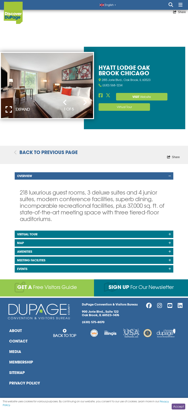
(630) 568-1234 (110, 85)
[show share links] (179, 12)
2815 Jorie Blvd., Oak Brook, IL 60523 (125, 80)
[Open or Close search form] (171, 5)
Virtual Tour (124, 107)
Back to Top (64, 333)
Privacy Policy (24, 383)
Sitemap (17, 373)
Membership (21, 362)
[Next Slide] (85, 103)
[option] (47, 85)
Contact (18, 341)
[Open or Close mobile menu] (180, 5)
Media (15, 352)
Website (141, 97)
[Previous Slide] (65, 103)
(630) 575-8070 (93, 322)
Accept (178, 406)
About (15, 331)
